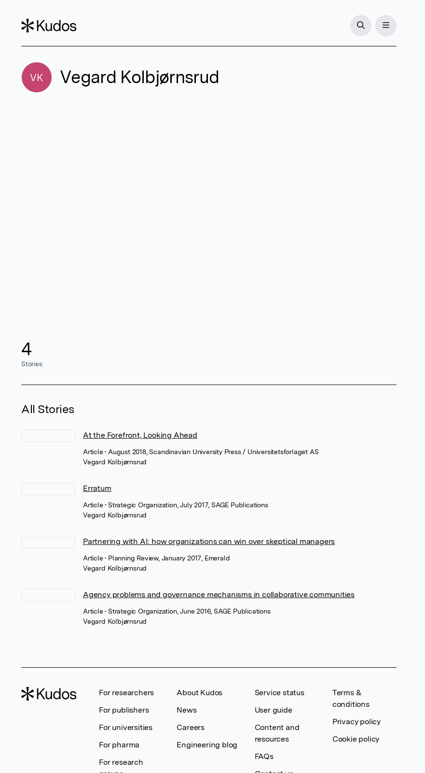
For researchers (126, 692)
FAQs (264, 756)
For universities (125, 727)
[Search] (360, 25)
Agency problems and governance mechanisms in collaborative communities (219, 594)
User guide (273, 710)
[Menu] (386, 25)
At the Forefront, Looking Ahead (140, 435)
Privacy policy (356, 721)
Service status (279, 692)
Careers (191, 727)
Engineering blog (207, 744)
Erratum (97, 488)
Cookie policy (355, 739)
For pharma (119, 744)
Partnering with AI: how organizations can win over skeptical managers (209, 541)
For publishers (124, 710)
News (186, 710)
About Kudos (199, 692)
